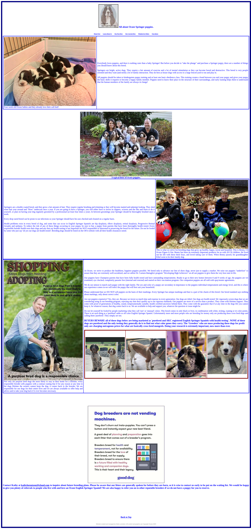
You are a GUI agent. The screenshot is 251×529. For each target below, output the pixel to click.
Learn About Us (107, 34)
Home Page (97, 34)
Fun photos (155, 34)
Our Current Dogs (130, 34)
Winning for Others (143, 34)
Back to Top (126, 517)
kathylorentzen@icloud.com (35, 485)
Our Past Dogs (118, 34)
